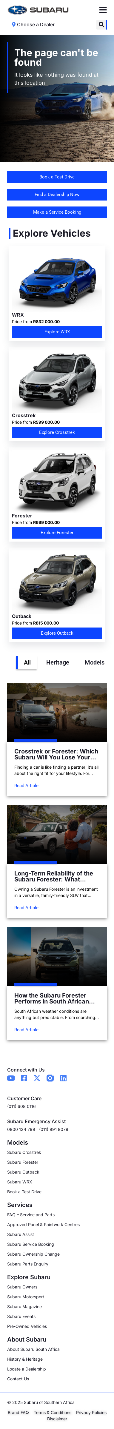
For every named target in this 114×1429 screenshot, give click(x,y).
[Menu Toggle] (103, 10)
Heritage (57, 662)
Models (94, 662)
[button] (101, 25)
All (27, 662)
